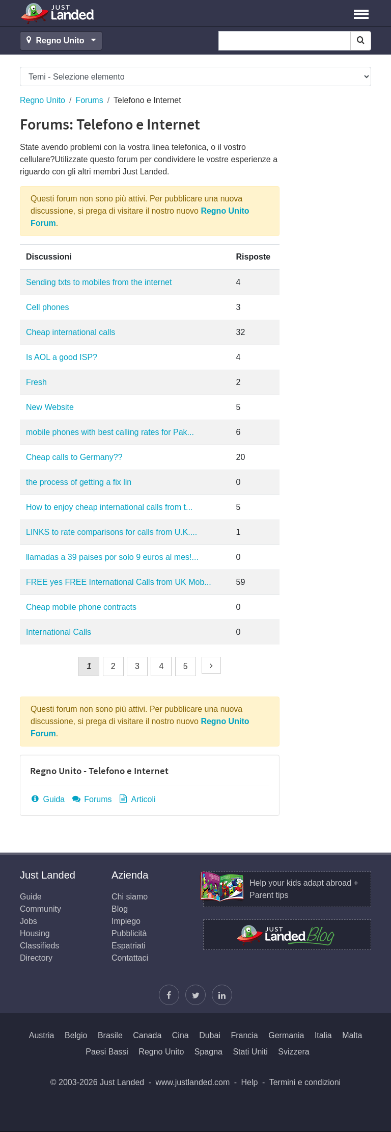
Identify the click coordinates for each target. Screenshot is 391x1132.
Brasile (110, 1035)
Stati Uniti (250, 1051)
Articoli (137, 799)
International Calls (58, 632)
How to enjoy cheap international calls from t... (109, 507)
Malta (352, 1035)
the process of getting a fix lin (78, 482)
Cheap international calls (70, 332)
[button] (361, 13)
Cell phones (47, 307)
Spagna (208, 1051)
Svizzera (293, 1051)
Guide (31, 896)
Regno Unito (42, 100)
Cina (180, 1035)
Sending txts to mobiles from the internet (99, 282)
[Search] (360, 40)
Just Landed (58, 13)
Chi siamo (129, 896)
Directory (36, 958)
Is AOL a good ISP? (61, 357)
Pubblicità (129, 933)
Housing (35, 933)
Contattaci (129, 958)
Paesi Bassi (107, 1051)
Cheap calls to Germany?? (74, 457)
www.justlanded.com (192, 1082)
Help (249, 1082)
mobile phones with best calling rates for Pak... (110, 432)
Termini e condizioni (305, 1082)
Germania (286, 1035)
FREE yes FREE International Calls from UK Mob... (118, 582)
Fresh (36, 382)
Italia (323, 1035)
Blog (119, 909)
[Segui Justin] (195, 995)
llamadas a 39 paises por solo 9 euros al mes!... (112, 557)
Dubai (209, 1035)
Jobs (28, 921)
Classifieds (39, 945)
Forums (89, 100)
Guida (47, 799)
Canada (147, 1035)
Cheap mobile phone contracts (81, 607)
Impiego (126, 921)
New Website (50, 407)
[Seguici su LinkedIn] (222, 995)
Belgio (76, 1035)
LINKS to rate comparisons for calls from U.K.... (111, 532)
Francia (244, 1035)
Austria (41, 1035)
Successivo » (212, 673)
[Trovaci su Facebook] (169, 995)
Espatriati (128, 945)
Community (40, 909)
